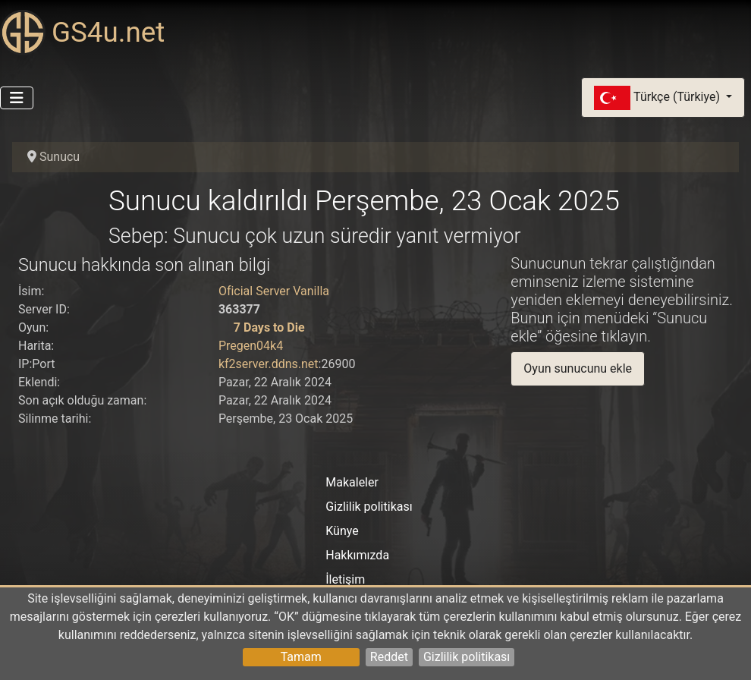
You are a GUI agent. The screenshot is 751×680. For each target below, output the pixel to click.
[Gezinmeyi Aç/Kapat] (16, 98)
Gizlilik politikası (466, 657)
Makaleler (352, 482)
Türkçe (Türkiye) (658, 98)
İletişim (345, 579)
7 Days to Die (269, 327)
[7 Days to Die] (224, 327)
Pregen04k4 (250, 345)
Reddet (389, 657)
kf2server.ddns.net (268, 364)
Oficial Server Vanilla (273, 291)
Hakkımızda (357, 555)
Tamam (301, 657)
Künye (341, 531)
